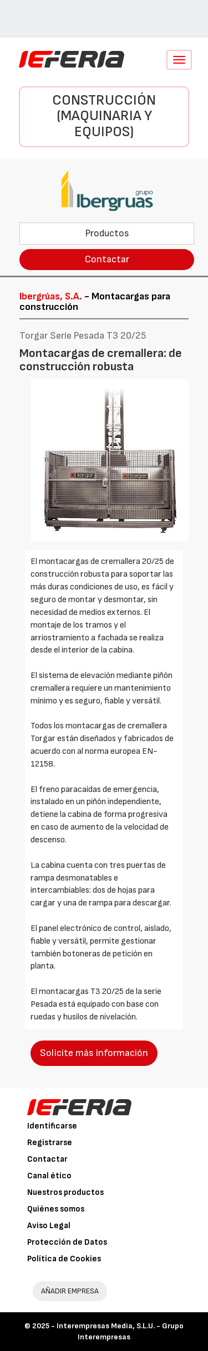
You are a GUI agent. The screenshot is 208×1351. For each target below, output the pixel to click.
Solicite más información (94, 1053)
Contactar (107, 259)
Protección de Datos (67, 1242)
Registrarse (49, 1142)
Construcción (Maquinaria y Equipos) (104, 116)
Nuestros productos (65, 1192)
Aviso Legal (48, 1225)
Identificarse (52, 1126)
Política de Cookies (64, 1259)
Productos (107, 233)
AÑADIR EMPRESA (70, 1291)
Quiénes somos (55, 1209)
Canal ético (49, 1176)
